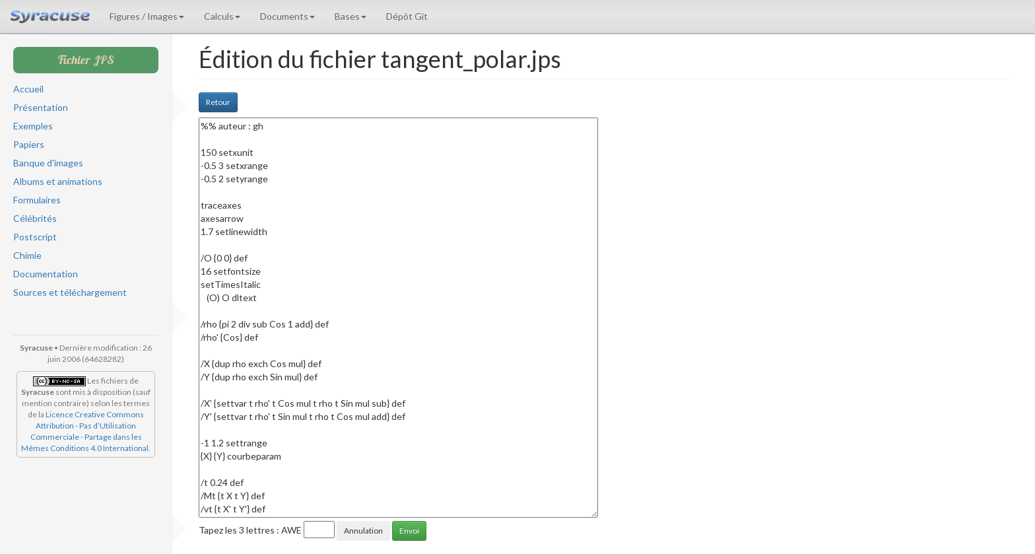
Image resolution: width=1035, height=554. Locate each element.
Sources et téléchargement (70, 292)
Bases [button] (350, 16)
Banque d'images (48, 162)
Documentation (45, 273)
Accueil (28, 88)
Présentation (40, 107)
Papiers (28, 144)
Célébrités (35, 218)
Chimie (27, 255)
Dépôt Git (407, 16)
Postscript (35, 236)
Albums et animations (57, 181)
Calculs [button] (222, 16)
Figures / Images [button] (147, 16)
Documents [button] (287, 16)
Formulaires (37, 199)
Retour (218, 102)
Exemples (33, 125)
